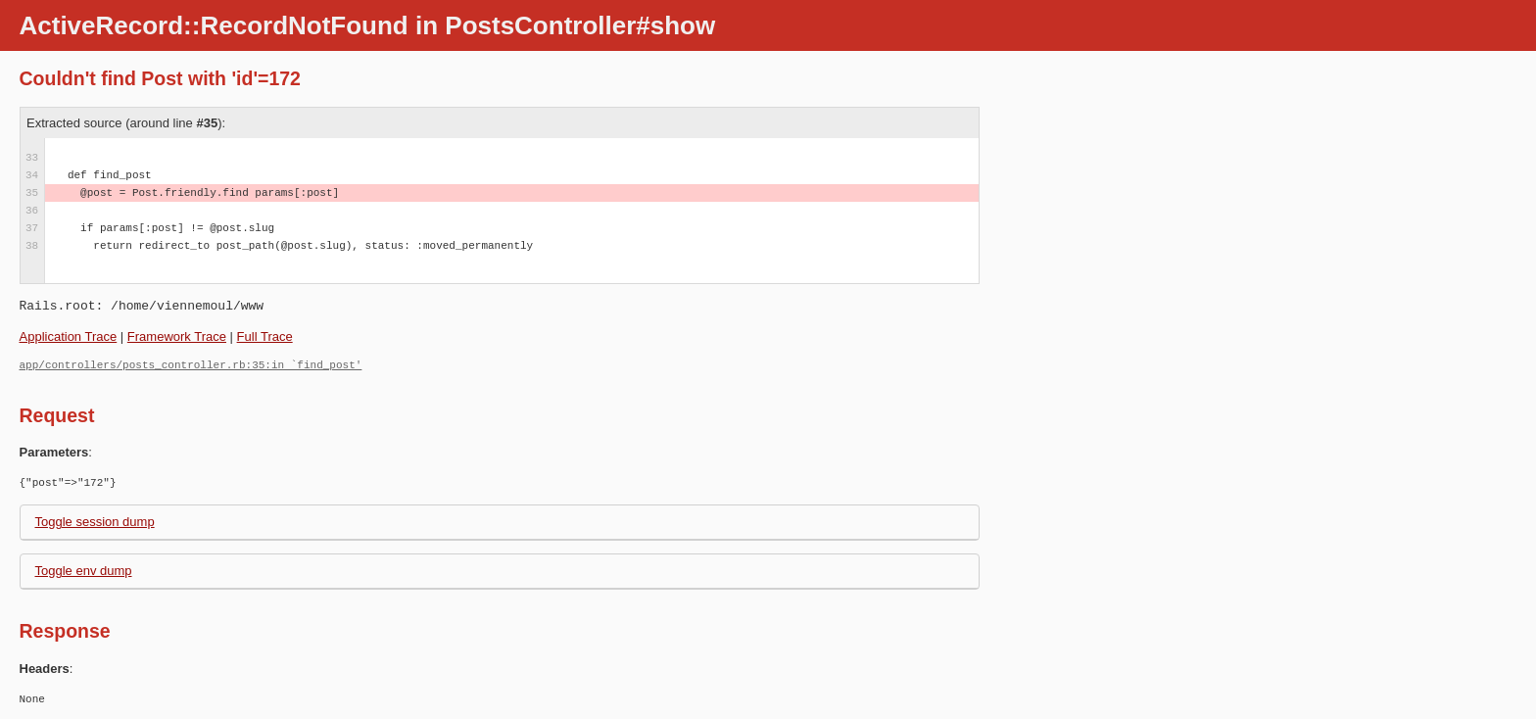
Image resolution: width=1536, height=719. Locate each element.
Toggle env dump (83, 570)
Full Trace (265, 336)
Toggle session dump (95, 521)
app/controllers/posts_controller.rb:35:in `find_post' (191, 365)
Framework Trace (176, 336)
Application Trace (69, 336)
